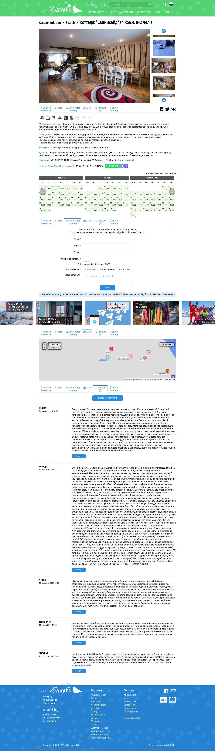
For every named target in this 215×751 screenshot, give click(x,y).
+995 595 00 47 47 (60, 160)
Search (70, 23)
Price (58, 108)
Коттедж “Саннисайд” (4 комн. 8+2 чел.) (116, 22)
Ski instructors (98, 714)
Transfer (95, 708)
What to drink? (131, 701)
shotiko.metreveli (125, 160)
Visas (126, 698)
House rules (49, 703)
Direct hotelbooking (73, 109)
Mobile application (100, 737)
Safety (94, 711)
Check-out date (107, 269)
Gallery (94, 724)
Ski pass (95, 698)
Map (157, 12)
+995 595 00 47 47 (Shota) (90, 165)
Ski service (96, 721)
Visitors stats (49, 714)
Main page (48, 696)
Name (77, 239)
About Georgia (131, 695)
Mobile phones (131, 711)
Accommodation (50, 23)
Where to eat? (130, 704)
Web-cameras (97, 731)
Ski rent (94, 718)
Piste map (96, 701)
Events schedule (132, 718)
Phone (77, 252)
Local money (130, 708)
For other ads (49, 721)
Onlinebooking (114, 109)
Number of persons (71, 259)
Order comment (73, 275)
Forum (169, 12)
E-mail (77, 245)
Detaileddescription (46, 109)
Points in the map (99, 734)
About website (50, 700)
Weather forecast (99, 728)
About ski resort (98, 695)
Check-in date (73, 269)
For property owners (53, 717)
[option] (94, 66)
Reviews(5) (100, 109)
